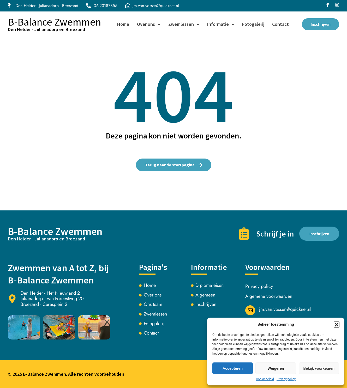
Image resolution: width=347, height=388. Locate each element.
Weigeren (276, 368)
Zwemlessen (183, 24)
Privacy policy (286, 379)
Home (122, 24)
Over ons (148, 24)
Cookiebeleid (265, 379)
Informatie (220, 24)
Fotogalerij (252, 24)
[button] (336, 324)
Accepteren (233, 368)
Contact (279, 24)
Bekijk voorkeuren (318, 368)
